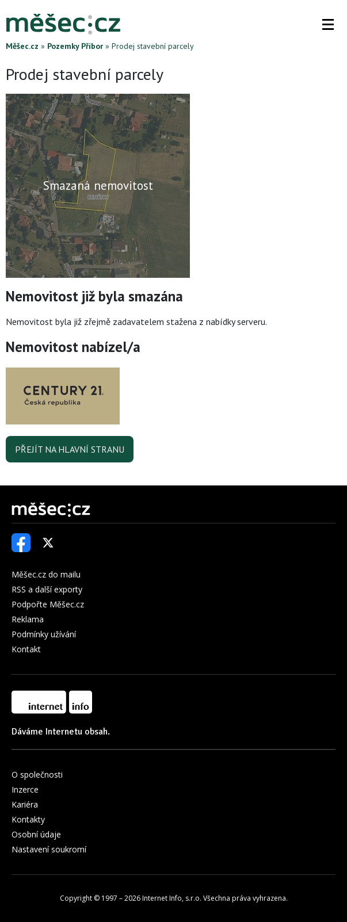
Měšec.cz (22, 46)
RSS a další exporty (47, 589)
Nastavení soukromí (49, 849)
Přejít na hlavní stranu (69, 449)
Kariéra (25, 804)
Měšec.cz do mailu (46, 574)
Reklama (28, 619)
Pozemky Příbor (75, 46)
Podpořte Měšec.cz (48, 604)
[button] (328, 24)
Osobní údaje (36, 834)
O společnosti (37, 774)
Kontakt (26, 649)
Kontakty (28, 819)
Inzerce (25, 789)
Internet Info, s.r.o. (171, 898)
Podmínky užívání (44, 634)
